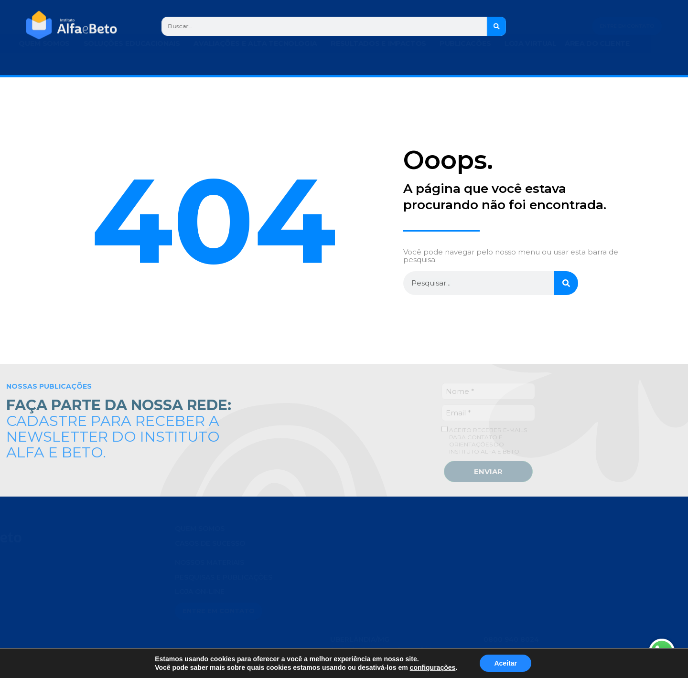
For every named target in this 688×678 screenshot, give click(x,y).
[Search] (498, 26)
